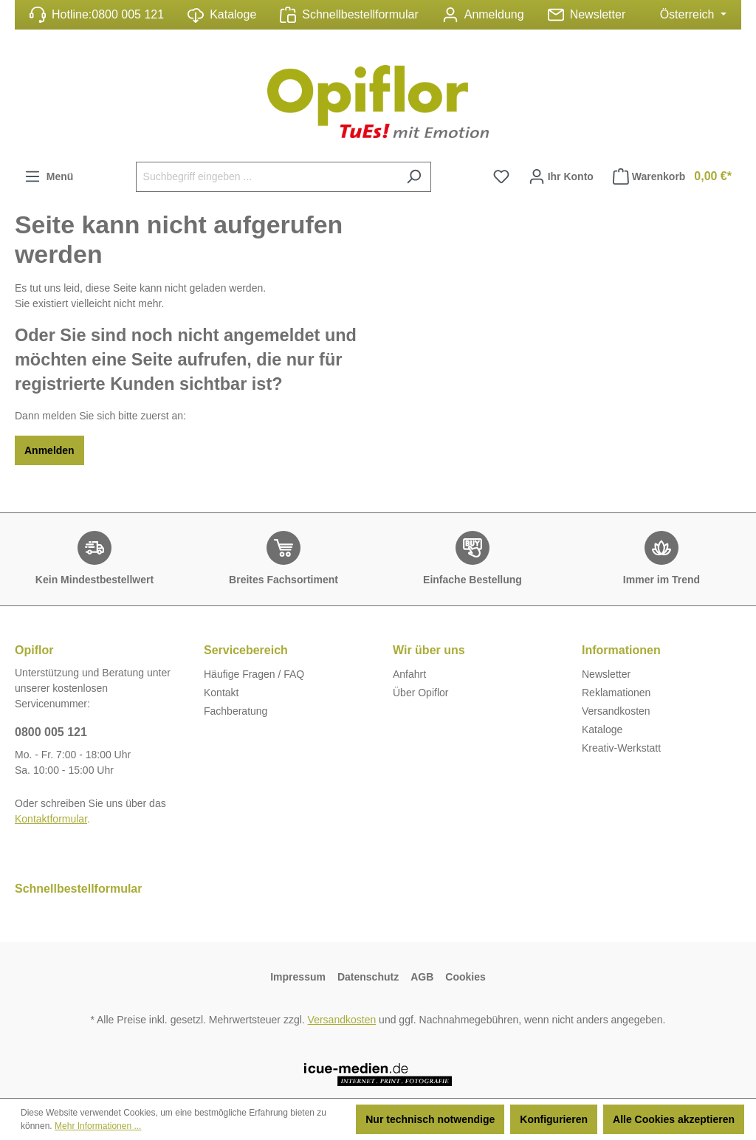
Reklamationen (616, 692)
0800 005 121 (128, 14)
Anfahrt (409, 674)
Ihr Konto (561, 173)
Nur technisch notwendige (430, 1119)
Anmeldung (494, 14)
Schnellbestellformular (360, 14)
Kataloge (222, 15)
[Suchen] (413, 177)
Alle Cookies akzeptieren (674, 1119)
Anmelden (49, 450)
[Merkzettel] (501, 176)
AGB (421, 977)
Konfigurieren (554, 1119)
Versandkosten (616, 711)
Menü (48, 173)
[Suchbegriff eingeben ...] (266, 177)
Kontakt (221, 692)
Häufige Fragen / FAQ (254, 674)
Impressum (298, 977)
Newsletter (598, 14)
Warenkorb (672, 176)
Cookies (465, 977)
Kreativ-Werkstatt (621, 748)
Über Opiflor (420, 692)
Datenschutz (368, 977)
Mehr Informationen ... (98, 1126)
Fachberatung (235, 711)
